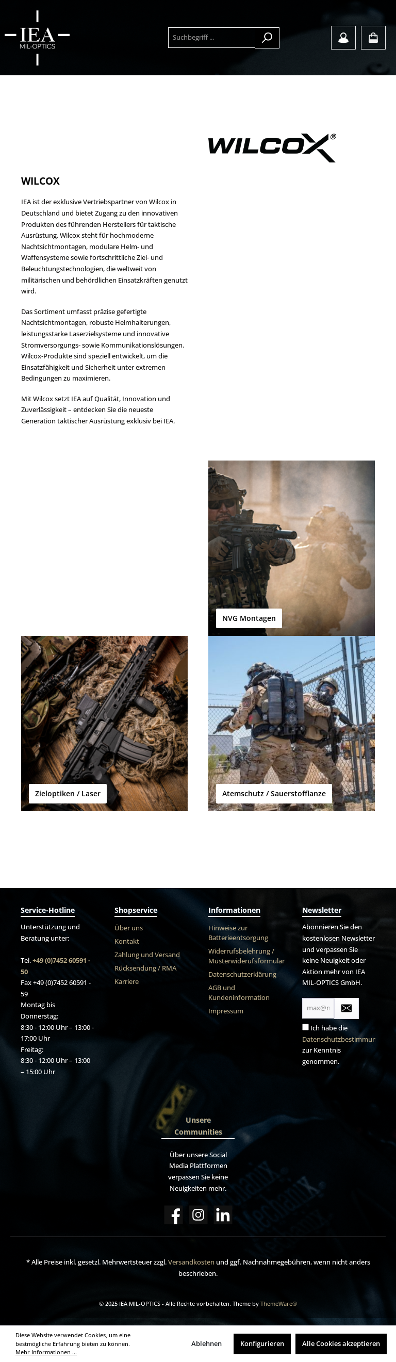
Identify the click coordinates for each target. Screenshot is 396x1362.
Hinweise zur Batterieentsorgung (238, 933)
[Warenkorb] (373, 38)
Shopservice (135, 910)
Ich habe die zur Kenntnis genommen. (345, 1045)
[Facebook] (173, 1214)
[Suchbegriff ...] (212, 37)
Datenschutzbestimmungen (345, 1039)
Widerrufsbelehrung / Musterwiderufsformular (246, 956)
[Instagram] (198, 1214)
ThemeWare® (278, 1303)
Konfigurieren (262, 1343)
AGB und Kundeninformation (239, 992)
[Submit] (346, 1008)
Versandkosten (191, 1262)
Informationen (234, 910)
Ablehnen (206, 1343)
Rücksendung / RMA (145, 968)
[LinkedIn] (223, 1214)
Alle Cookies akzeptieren (341, 1343)
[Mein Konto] (343, 38)
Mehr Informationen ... (46, 1352)
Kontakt (126, 941)
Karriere (126, 981)
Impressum (225, 1011)
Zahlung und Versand (147, 954)
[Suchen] (267, 37)
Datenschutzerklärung (242, 974)
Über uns (128, 928)
